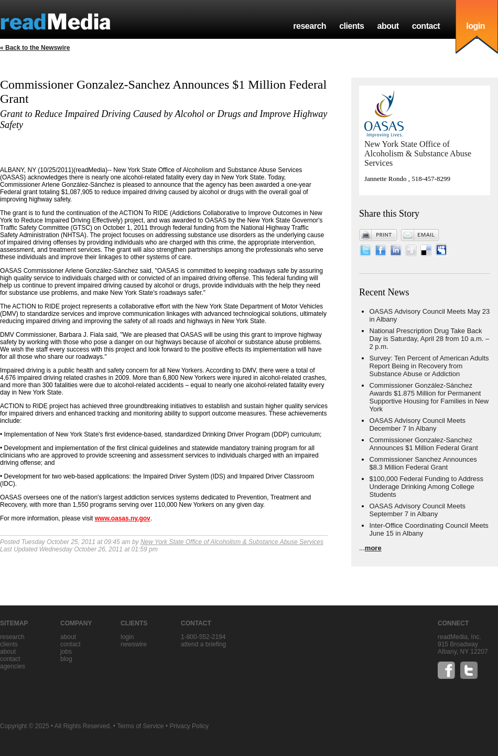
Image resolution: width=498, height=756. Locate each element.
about (387, 26)
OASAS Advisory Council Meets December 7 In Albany (418, 424)
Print (378, 235)
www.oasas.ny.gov (122, 518)
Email (419, 235)
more (373, 548)
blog (66, 659)
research (309, 26)
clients (351, 26)
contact (426, 26)
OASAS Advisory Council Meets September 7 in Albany (418, 510)
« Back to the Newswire (35, 47)
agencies (12, 666)
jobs (66, 651)
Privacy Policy (189, 726)
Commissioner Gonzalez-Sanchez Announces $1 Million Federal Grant (424, 444)
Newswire (134, 644)
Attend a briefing (203, 644)
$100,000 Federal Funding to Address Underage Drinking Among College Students (427, 486)
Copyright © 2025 (24, 726)
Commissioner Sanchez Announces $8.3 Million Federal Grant (423, 463)
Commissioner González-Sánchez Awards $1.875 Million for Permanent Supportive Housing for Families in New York (429, 397)
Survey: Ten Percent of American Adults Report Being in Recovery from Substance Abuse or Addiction (429, 366)
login (475, 26)
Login (127, 637)
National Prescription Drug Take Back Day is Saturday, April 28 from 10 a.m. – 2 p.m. (430, 338)
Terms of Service (140, 726)
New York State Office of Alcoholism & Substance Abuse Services (231, 542)
